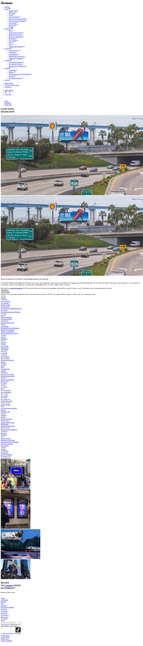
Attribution (13, 52)
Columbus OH (5, 412)
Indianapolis (5, 348)
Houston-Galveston (7, 444)
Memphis (4, 433)
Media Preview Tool (16, 35)
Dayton (3, 410)
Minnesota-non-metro (8, 376)
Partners (12, 72)
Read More (5, 290)
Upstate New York (6, 401)
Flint (2, 367)
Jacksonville (5, 326)
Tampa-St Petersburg (7, 332)
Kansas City (4, 381)
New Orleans (5, 356)
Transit (12, 15)
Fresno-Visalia (5, 301)
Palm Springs (5, 307)
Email (3, 620)
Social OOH (13, 25)
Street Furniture (14, 17)
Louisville (4, 353)
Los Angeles (5, 303)
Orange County (5, 305)
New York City (5, 399)
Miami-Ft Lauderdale (7, 330)
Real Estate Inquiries (16, 78)
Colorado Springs (6, 319)
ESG (2, 603)
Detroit (3, 365)
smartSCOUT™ (15, 50)
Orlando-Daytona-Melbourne (10, 328)
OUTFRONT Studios (16, 62)
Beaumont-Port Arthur (8, 440)
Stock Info (5, 611)
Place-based (13, 23)
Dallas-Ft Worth (6, 438)
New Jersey (4, 396)
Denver (3, 315)
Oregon (3, 417)
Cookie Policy (5, 637)
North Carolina (5, 405)
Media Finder (9, 83)
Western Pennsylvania (8, 426)
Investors (12, 76)
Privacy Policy (5, 635)
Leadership (13, 70)
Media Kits (13, 38)
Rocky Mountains (6, 317)
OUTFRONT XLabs (16, 64)
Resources (8, 103)
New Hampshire (6, 392)
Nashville (4, 435)
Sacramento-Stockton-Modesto (10, 312)
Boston (3, 362)
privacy (6, 625)
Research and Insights (16, 37)
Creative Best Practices (17, 46)
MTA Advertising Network (18, 19)
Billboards (13, 13)
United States (5, 292)
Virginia (3, 449)
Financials (5, 613)
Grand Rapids (5, 369)
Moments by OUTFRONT (18, 66)
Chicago (3, 342)
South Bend (4, 349)
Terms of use (5, 639)
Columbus (4, 339)
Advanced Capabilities (17, 58)
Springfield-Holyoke (7, 360)
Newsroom (5, 617)
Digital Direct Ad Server (17, 56)
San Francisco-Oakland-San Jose (11, 308)
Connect (9, 585)
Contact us (8, 87)
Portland (3, 415)
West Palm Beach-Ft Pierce (9, 333)
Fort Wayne (4, 346)
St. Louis (4, 383)
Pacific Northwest (6, 419)
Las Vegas (4, 387)
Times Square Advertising (18, 21)
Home (7, 101)
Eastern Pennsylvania (7, 422)
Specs (11, 44)
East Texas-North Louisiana (9, 442)
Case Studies (13, 40)
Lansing (3, 371)
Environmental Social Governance (20, 74)
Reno (2, 389)
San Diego (4, 310)
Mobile (12, 27)
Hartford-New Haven (7, 323)
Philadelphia (5, 424)
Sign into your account (12, 85)
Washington (4, 453)
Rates (11, 42)
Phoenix (3, 298)
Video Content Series (16, 33)
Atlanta (3, 337)
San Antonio (5, 446)
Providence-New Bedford (9, 430)
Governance (5, 615)
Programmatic (14, 54)
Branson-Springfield (7, 380)
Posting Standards (6, 641)
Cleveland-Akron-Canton (9, 408)
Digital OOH (13, 11)
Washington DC (6, 458)
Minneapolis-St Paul (7, 374)
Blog (11, 31)
